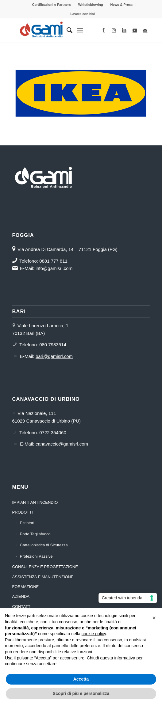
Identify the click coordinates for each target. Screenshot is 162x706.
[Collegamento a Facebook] (103, 30)
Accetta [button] (81, 679)
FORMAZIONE (25, 586)
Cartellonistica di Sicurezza (44, 545)
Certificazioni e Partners (51, 4)
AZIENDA (20, 596)
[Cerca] (66, 30)
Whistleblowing (90, 4)
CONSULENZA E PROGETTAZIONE (45, 566)
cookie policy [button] (94, 633)
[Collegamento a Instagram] (113, 30)
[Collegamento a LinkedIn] (124, 30)
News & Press (121, 4)
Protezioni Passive (36, 556)
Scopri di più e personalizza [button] (81, 693)
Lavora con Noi (82, 14)
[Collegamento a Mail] (145, 30)
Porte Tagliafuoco (35, 534)
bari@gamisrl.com (54, 356)
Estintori (27, 523)
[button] (154, 618)
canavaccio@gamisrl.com (62, 443)
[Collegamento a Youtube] (134, 30)
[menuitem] (51, 4)
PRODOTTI (22, 512)
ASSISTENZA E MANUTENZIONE (43, 577)
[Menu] (80, 30)
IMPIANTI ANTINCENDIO (35, 502)
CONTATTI (22, 606)
